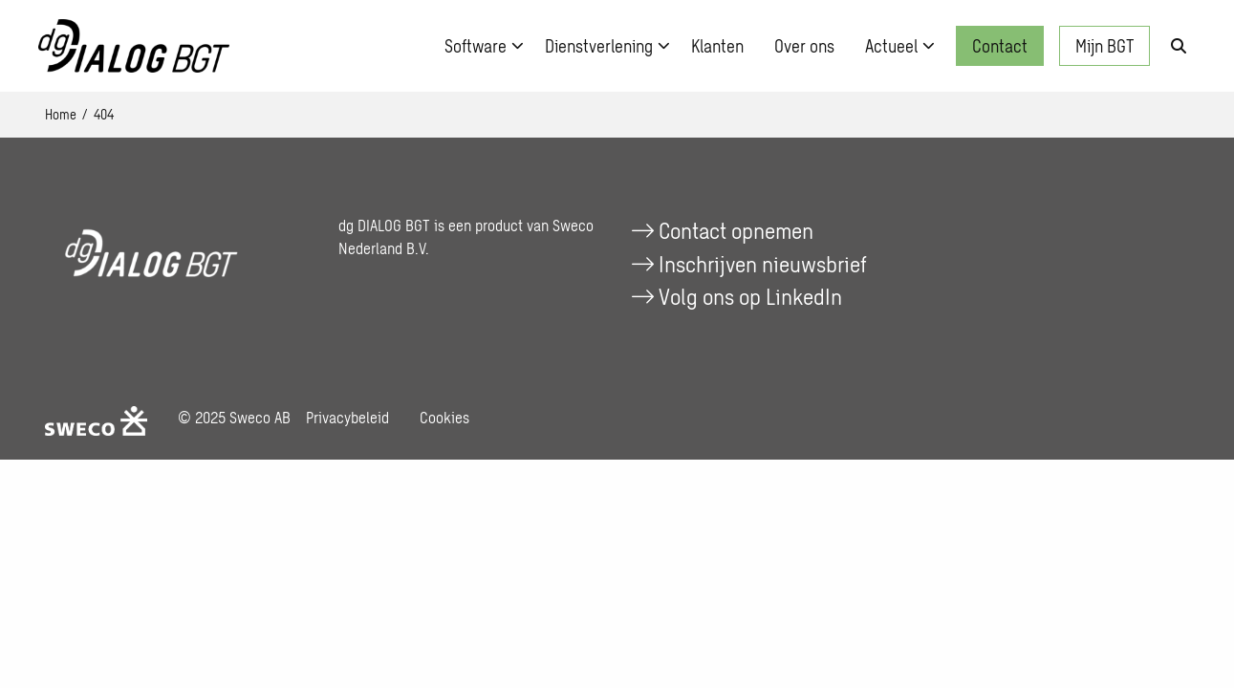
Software (484, 45)
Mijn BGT (1104, 45)
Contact (1000, 45)
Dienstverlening (607, 45)
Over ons (804, 45)
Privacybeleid (347, 417)
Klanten (717, 45)
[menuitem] (479, 46)
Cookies (444, 417)
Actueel (900, 45)
